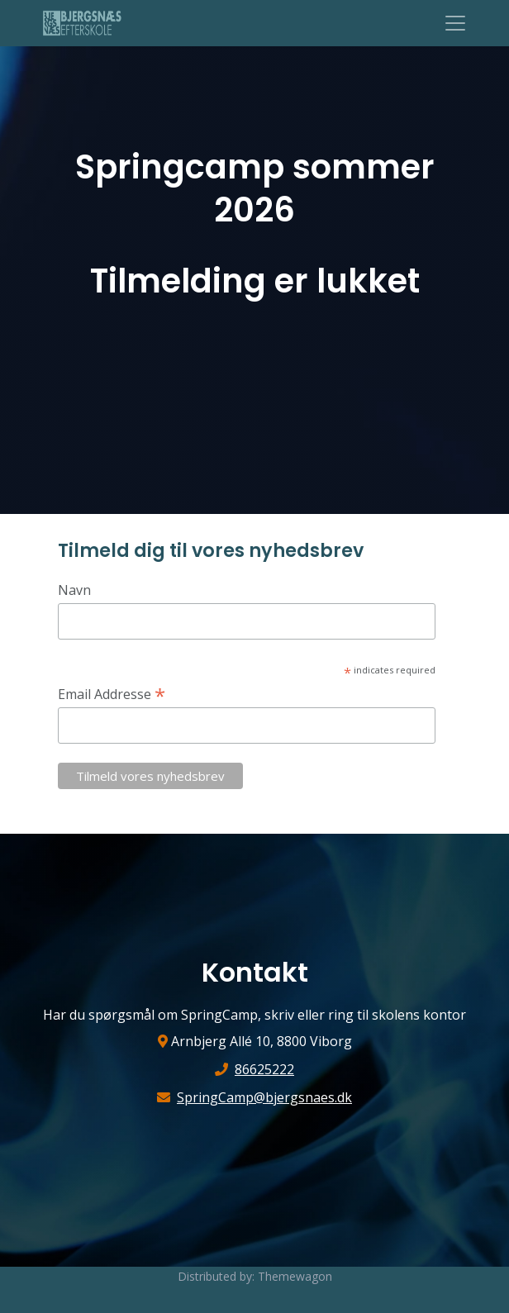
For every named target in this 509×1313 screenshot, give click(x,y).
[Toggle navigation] (455, 23)
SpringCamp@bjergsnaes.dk (264, 1097)
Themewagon (295, 1276)
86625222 (264, 1069)
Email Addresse (111, 693)
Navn (74, 590)
